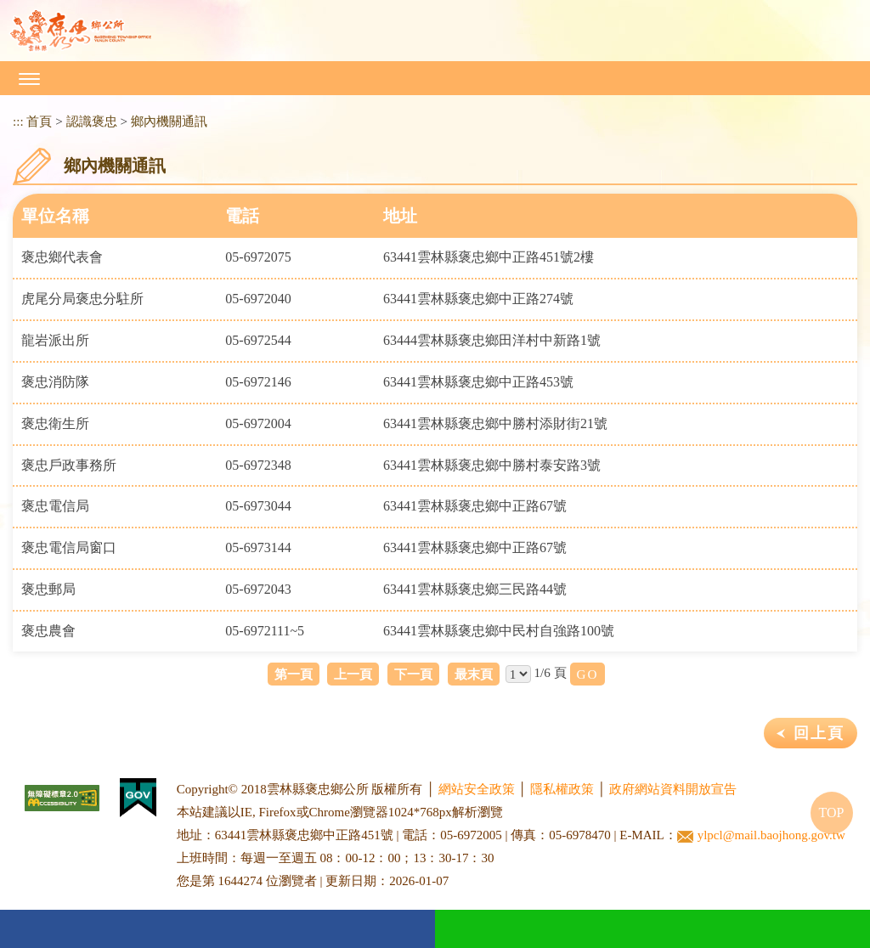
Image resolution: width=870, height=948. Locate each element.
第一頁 (293, 674)
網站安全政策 (476, 789)
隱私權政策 (562, 789)
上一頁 (353, 674)
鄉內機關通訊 (169, 121)
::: (18, 121)
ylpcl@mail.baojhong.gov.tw (761, 835)
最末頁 (474, 674)
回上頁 (819, 733)
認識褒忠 (91, 121)
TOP (832, 812)
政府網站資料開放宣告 (673, 789)
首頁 (39, 121)
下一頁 (413, 674)
